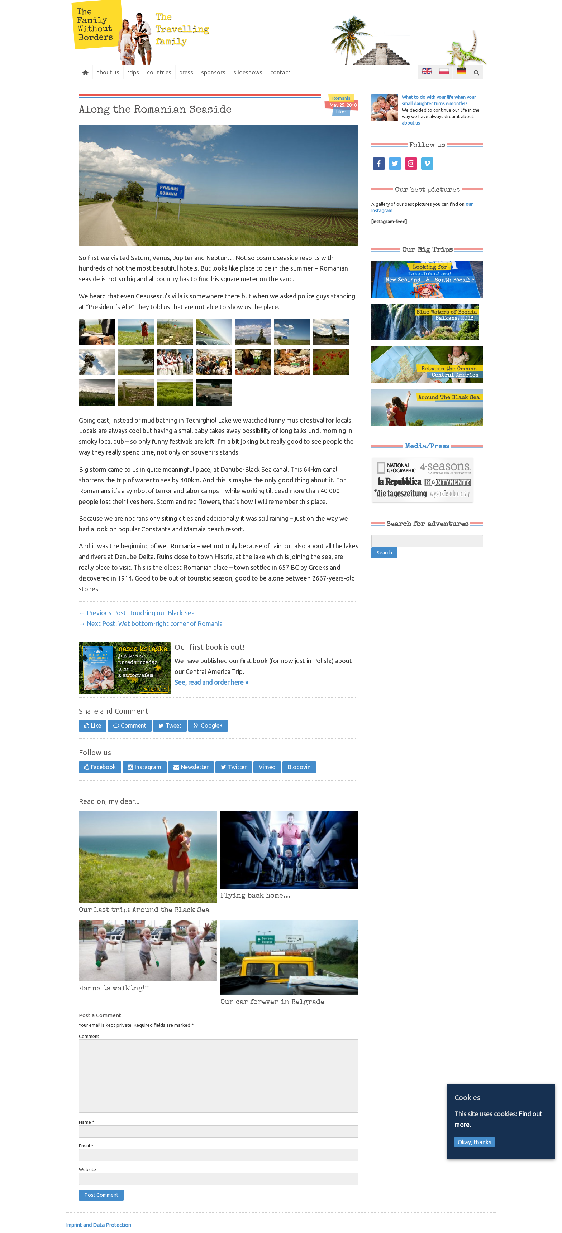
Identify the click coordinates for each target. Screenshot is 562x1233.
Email (86, 1145)
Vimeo (267, 767)
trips (136, 72)
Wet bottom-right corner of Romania (151, 623)
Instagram (148, 767)
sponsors (219, 72)
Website (87, 1169)
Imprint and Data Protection (98, 1225)
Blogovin (299, 767)
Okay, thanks (474, 1142)
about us (109, 72)
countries (163, 72)
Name (87, 1122)
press (191, 72)
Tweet (173, 725)
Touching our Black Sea (137, 613)
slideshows (255, 72)
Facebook (103, 767)
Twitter (237, 767)
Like (96, 725)
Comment (133, 725)
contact (288, 72)
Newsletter (195, 767)
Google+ (212, 725)
